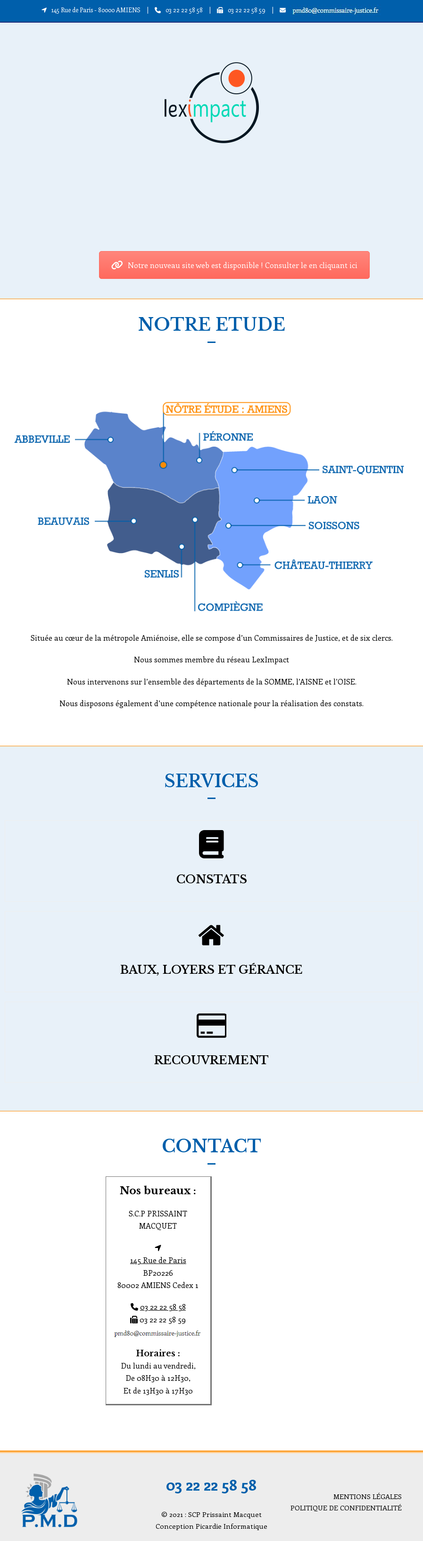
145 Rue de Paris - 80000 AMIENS (96, 10)
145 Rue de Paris (158, 1260)
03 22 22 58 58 (184, 10)
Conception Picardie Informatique (211, 1526)
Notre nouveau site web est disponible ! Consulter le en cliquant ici (234, 265)
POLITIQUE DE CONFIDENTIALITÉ (346, 1507)
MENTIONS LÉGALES (367, 1496)
